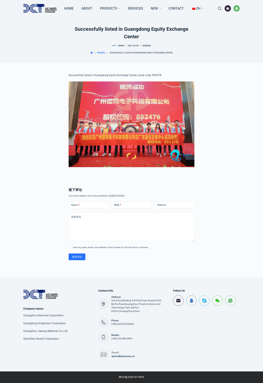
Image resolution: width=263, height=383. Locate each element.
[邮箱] (228, 8)
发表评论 (77, 256)
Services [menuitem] (135, 8)
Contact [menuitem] (176, 8)
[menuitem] (197, 8)
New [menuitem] (156, 8)
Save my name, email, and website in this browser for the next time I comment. (111, 247)
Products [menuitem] (110, 8)
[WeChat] (217, 300)
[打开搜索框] (219, 8)
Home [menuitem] (69, 8)
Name (75, 205)
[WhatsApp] (236, 8)
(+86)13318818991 (122, 338)
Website (161, 204)
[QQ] (191, 300)
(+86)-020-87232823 (122, 324)
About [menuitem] (87, 8)
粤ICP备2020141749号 (131, 377)
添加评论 (76, 216)
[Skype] (204, 300)
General (146, 46)
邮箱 (117, 205)
